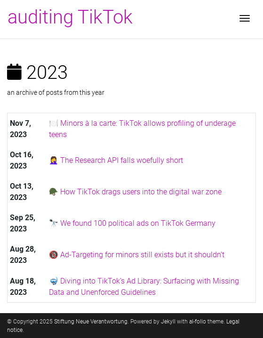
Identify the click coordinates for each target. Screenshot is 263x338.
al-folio (197, 321)
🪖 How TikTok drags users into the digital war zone (135, 191)
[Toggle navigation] (244, 19)
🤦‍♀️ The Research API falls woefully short (116, 160)
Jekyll (168, 321)
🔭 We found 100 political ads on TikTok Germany (132, 223)
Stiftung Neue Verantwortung (91, 321)
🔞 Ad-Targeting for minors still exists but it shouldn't (136, 254)
